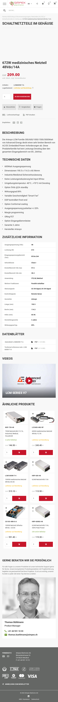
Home (4, 17)
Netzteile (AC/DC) (38, 17)
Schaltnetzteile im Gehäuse (11, 19)
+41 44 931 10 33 (15, 631)
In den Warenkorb (22, 96)
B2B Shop (11, 17)
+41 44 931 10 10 (23, 660)
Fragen (37, 107)
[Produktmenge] (6, 97)
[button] (9, 107)
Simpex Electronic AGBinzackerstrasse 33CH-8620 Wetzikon (23, 655)
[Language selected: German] (29, 3)
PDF (38, 342)
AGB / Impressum (24, 699)
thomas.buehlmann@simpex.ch (22, 634)
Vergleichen (24, 107)
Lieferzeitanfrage (11, 114)
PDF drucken (29, 114)
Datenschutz (35, 699)
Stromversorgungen (23, 17)
